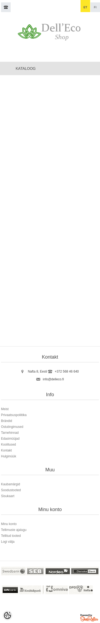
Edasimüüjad (10, 438)
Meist (5, 409)
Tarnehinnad (10, 433)
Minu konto (9, 524)
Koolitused (8, 444)
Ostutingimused (12, 427)
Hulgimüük (8, 456)
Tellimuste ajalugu (13, 530)
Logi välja (8, 542)
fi (95, 7)
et (85, 7)
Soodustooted (11, 490)
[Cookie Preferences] (7, 615)
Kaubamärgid (10, 484)
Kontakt (6, 450)
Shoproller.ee (89, 618)
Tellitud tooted (11, 536)
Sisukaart (7, 496)
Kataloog (26, 68)
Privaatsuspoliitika (14, 415)
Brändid (6, 421)
